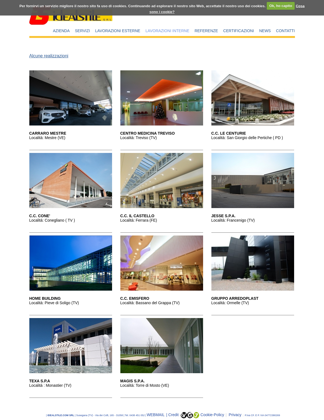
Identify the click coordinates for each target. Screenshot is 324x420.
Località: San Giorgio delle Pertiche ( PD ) (247, 137)
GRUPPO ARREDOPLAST (235, 298)
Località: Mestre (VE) (47, 137)
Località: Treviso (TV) (138, 137)
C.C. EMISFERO (134, 298)
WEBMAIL (156, 415)
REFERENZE (206, 31)
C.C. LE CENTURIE (228, 133)
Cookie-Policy (212, 415)
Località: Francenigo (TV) (233, 220)
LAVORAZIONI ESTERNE (117, 31)
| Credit (173, 415)
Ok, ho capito (280, 6)
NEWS (265, 31)
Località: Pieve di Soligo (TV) (54, 303)
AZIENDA (61, 31)
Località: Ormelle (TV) (230, 303)
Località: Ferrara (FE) (138, 220)
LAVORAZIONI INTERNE (167, 31)
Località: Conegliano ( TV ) (52, 220)
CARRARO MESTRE (47, 133)
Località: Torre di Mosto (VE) (144, 385)
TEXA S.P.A (39, 381)
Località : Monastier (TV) (50, 385)
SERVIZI (82, 31)
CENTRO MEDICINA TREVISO (147, 133)
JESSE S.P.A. (223, 216)
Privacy (233, 415)
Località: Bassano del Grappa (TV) (150, 303)
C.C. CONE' (39, 216)
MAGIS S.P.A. (132, 381)
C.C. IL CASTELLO (137, 216)
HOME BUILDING (45, 298)
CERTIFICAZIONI (238, 31)
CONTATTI (285, 31)
